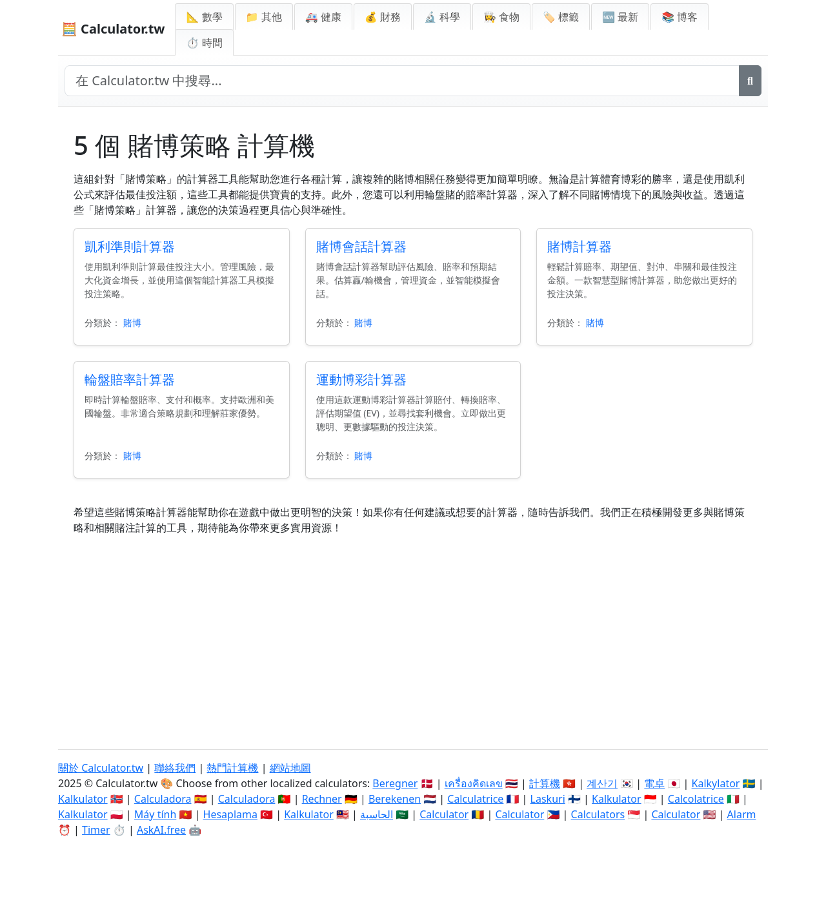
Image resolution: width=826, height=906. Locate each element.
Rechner (322, 799)
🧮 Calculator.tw (113, 28)
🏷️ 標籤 (561, 17)
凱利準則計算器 (130, 246)
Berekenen (394, 799)
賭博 (132, 322)
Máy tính (155, 814)
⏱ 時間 (204, 43)
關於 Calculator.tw (100, 768)
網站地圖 (290, 768)
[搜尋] (750, 80)
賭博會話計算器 (361, 246)
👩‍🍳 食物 (501, 17)
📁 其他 (264, 17)
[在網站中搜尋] (402, 80)
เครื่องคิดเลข (474, 783)
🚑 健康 (323, 17)
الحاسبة (376, 814)
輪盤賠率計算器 (130, 379)
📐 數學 (204, 17)
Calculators (598, 814)
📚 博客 (679, 17)
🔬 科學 (442, 17)
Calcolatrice (696, 799)
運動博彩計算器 (361, 379)
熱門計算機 (232, 768)
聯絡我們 (175, 768)
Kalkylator (716, 783)
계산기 (602, 783)
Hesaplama (230, 814)
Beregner (395, 783)
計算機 (544, 783)
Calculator (443, 814)
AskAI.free (161, 830)
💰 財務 (383, 17)
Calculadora (163, 799)
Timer (96, 830)
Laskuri (547, 799)
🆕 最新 (620, 17)
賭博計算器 (579, 246)
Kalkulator (83, 799)
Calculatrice (475, 799)
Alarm (741, 814)
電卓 (654, 783)
